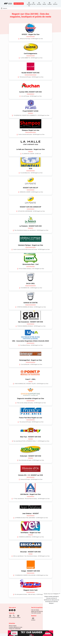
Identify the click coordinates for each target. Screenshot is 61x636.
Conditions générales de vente (15, 627)
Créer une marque (35, 610)
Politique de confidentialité (15, 628)
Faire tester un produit (36, 613)
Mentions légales (12, 625)
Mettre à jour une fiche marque (37, 611)
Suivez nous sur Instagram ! (51, 593)
